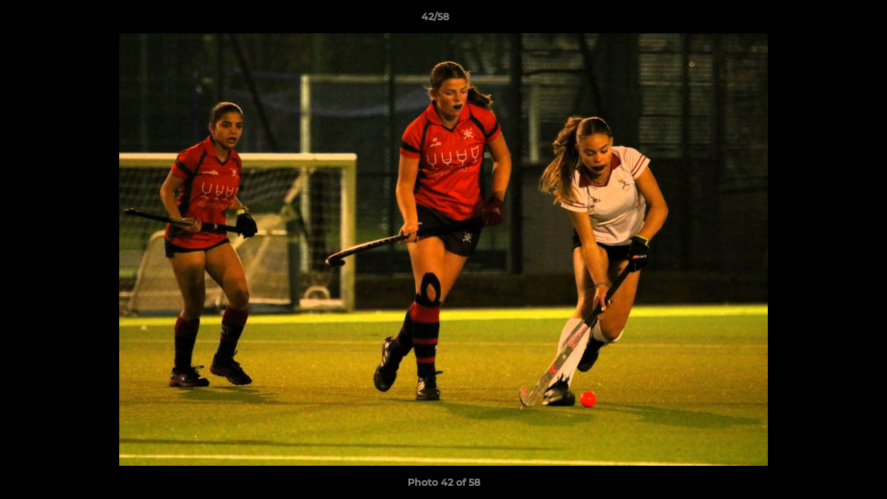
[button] (828, 20)
